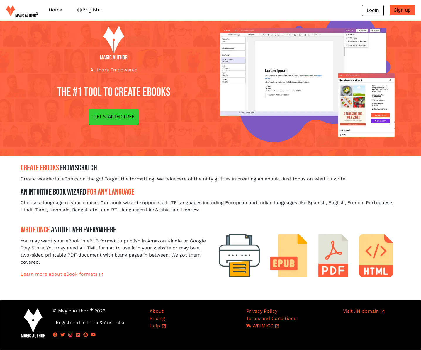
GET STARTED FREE (113, 116)
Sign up (402, 10)
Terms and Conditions (271, 318)
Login (373, 10)
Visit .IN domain (364, 311)
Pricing (157, 318)
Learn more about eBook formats (62, 274)
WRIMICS (262, 326)
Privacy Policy (261, 311)
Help (158, 326)
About (157, 311)
